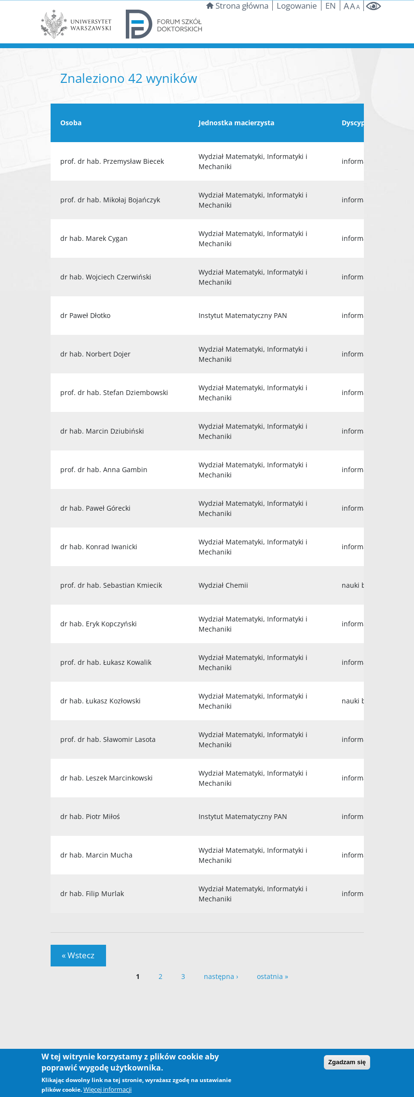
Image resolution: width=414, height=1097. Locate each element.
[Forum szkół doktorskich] (164, 23)
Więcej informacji (107, 1089)
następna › (221, 976)
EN (330, 5)
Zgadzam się (347, 1062)
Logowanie (297, 5)
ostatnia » (272, 976)
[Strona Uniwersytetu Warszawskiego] (76, 23)
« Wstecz (78, 955)
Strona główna (237, 5)
